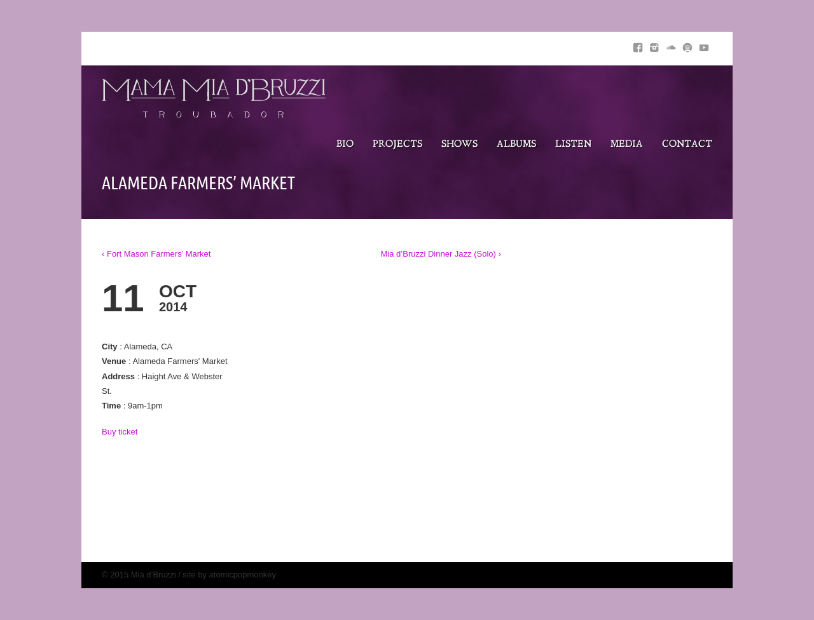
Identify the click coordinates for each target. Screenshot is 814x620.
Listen (573, 144)
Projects (397, 144)
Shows (459, 144)
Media (626, 144)
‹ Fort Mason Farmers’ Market (156, 254)
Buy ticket (119, 431)
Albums (516, 144)
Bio (345, 144)
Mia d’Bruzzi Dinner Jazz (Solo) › (441, 254)
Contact (687, 144)
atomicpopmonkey (243, 574)
